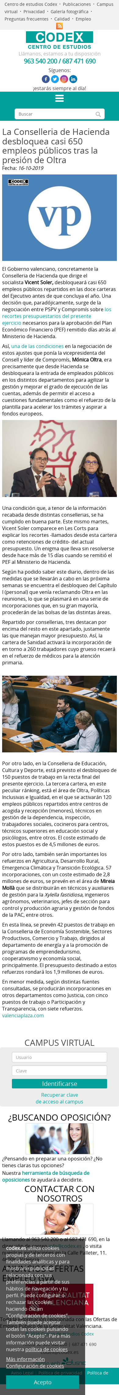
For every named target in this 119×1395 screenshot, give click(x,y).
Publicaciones (77, 4)
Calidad (62, 19)
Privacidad (34, 11)
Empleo (83, 19)
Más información (25, 1359)
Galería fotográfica (69, 11)
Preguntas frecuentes (27, 19)
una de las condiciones (37, 346)
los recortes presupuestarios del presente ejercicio (56, 316)
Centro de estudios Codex (31, 4)
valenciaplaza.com (23, 1015)
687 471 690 (79, 61)
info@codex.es (65, 1246)
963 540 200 (40, 61)
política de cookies (77, 1349)
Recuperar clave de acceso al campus (59, 1098)
